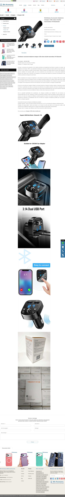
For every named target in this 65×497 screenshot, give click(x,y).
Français (42, 1)
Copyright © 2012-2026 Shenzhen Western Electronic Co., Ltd (9, 495)
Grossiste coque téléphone (23, 495)
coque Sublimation (45, 481)
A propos (29, 5)
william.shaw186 (8, 481)
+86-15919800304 (9, 477)
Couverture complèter (4, 84)
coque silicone (9, 75)
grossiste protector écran (30, 495)
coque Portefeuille (39, 481)
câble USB (5, 34)
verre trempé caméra (45, 490)
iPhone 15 (12, 73)
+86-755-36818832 (4, 475)
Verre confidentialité (9, 86)
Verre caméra (2, 86)
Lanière (12, 80)
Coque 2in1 (10, 82)
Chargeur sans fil (6, 27)
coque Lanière (43, 485)
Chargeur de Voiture (6, 31)
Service (34, 5)
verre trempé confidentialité (40, 492)
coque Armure (38, 485)
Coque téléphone (6, 21)
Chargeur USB (5, 29)
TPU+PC (1, 82)
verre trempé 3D (38, 490)
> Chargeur (12, 15)
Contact (42, 5)
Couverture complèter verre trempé (41, 488)
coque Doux (38, 483)
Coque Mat (8, 77)
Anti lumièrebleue (3, 88)
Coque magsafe (3, 75)
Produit (25, 5)
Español (56, 1)
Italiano (63, 1)
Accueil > (2, 15)
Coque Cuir (13, 77)
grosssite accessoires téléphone (41, 495)
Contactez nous (49, 45)
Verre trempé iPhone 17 (39, 473)
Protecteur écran (6, 23)
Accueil (20, 5)
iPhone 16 (2, 73)
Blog (38, 5)
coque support (7, 73)
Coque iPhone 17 (38, 471)
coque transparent (3, 80)
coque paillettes (3, 77)
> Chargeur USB (20, 15)
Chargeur (4, 25)
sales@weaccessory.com (7, 479)
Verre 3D (10, 84)
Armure (9, 80)
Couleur (5, 82)
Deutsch (49, 1)
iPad (14, 82)
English (35, 1)
